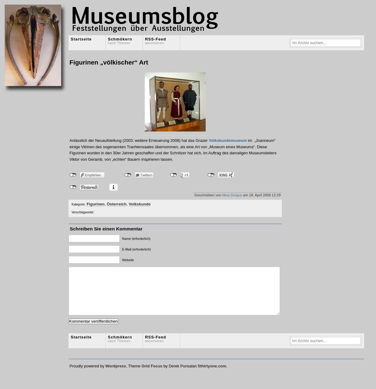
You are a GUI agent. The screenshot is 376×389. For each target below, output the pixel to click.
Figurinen (96, 204)
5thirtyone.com (212, 375)
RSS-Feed (155, 41)
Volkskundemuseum (228, 140)
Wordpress (115, 375)
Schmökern (120, 41)
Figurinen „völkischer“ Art (108, 62)
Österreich (116, 204)
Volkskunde (140, 204)
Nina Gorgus (232, 195)
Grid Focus (151, 375)
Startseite (81, 39)
